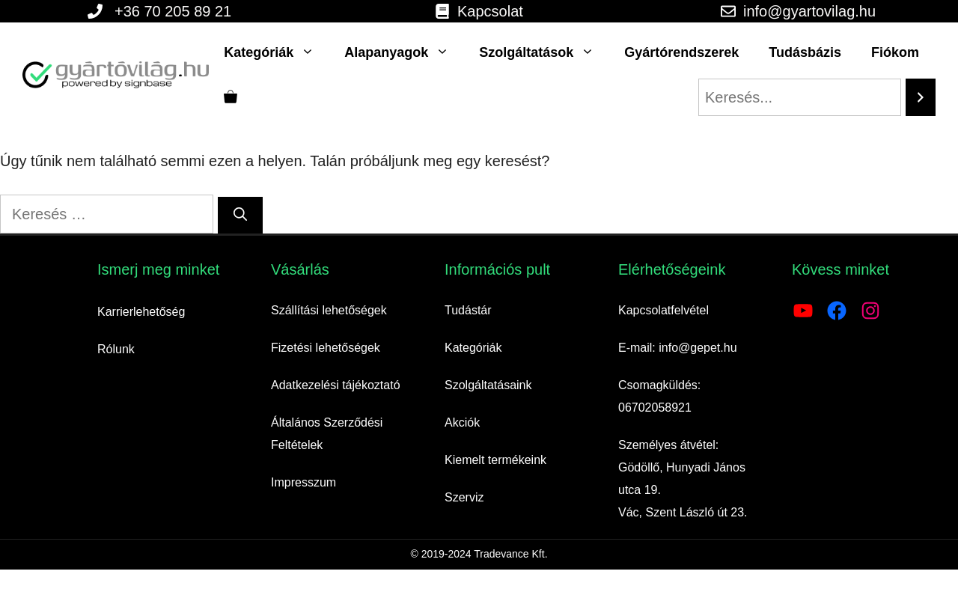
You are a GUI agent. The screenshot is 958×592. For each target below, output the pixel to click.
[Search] (921, 97)
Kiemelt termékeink (495, 460)
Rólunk (116, 349)
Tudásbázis (805, 52)
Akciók (462, 422)
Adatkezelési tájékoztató (335, 385)
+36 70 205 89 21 (173, 11)
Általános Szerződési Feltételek (326, 433)
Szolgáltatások (544, 52)
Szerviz (464, 497)
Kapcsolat (490, 11)
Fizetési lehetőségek (325, 347)
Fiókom (895, 52)
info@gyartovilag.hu (809, 11)
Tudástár (468, 310)
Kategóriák (276, 52)
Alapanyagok (404, 52)
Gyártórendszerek (681, 52)
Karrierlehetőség (141, 311)
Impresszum (303, 482)
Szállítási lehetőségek (329, 310)
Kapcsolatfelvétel (663, 310)
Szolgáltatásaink (488, 385)
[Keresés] (240, 215)
